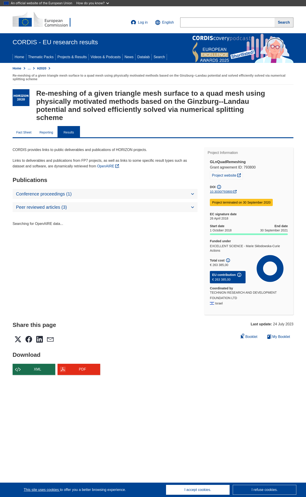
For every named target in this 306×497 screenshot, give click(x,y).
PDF (82, 369)
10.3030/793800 (221, 191)
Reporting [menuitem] (46, 132)
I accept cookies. (197, 490)
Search (159, 57)
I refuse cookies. (264, 490)
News (128, 57)
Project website (227, 174)
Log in (139, 22)
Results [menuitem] (69, 132)
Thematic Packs (41, 57)
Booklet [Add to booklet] (249, 336)
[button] (164, 22)
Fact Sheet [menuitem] (23, 132)
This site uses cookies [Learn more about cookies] (42, 490)
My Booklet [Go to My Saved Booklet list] (278, 337)
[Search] (284, 22)
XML (37, 369)
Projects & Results (72, 57)
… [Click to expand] (29, 68)
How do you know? (92, 3)
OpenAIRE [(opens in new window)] (106, 166)
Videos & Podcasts (106, 57)
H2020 (41, 68)
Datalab (143, 57)
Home (19, 57)
